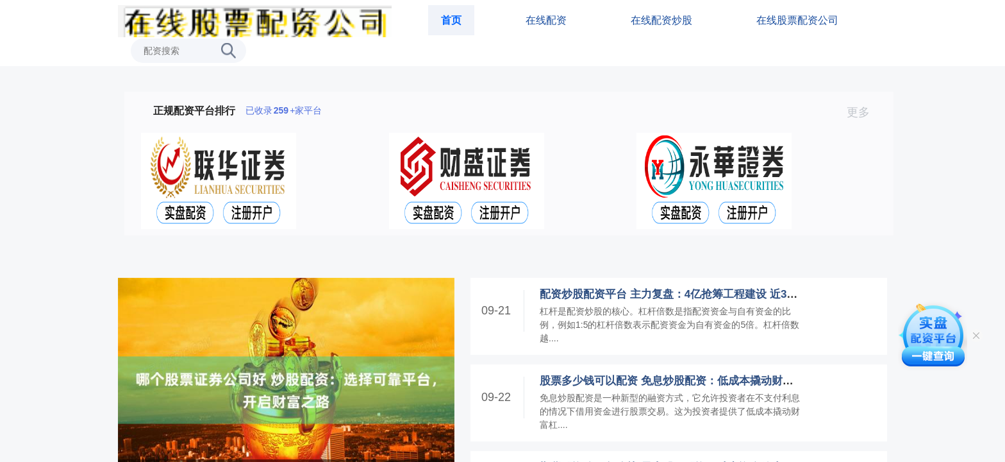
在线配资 (546, 20)
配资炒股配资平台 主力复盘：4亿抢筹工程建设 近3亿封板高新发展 (701, 294)
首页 (451, 20)
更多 (864, 112)
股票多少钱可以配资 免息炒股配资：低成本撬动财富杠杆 (677, 381)
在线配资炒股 (661, 20)
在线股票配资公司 (797, 20)
